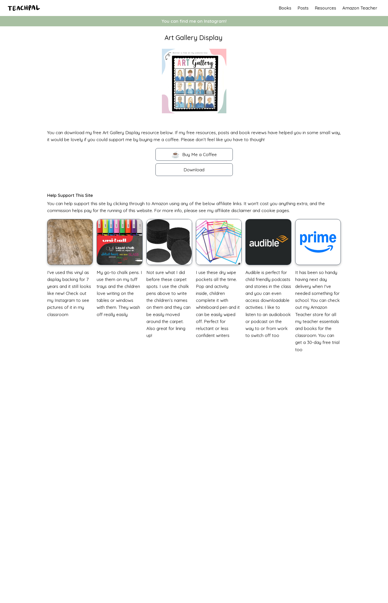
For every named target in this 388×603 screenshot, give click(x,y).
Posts (303, 8)
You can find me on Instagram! (194, 21)
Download (194, 169)
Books (285, 8)
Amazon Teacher (359, 8)
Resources (325, 8)
